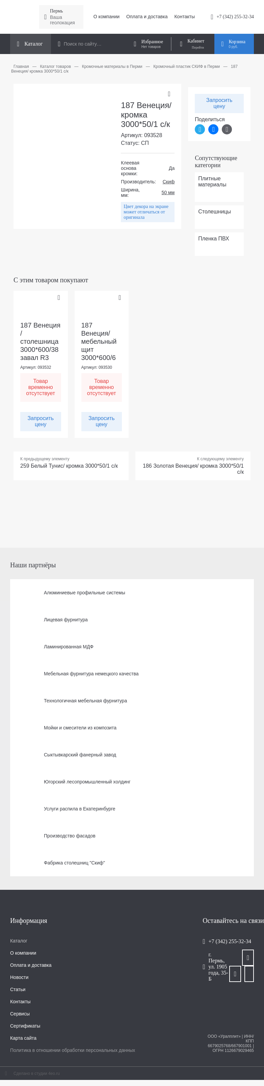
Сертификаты (25, 1026)
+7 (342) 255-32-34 (235, 16)
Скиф (169, 181)
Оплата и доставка (146, 16)
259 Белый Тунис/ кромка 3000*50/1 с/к (69, 466)
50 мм (168, 192)
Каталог (18, 940)
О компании (107, 16)
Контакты (184, 16)
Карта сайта (23, 1038)
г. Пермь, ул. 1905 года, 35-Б (218, 967)
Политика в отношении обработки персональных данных (72, 1050)
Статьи (17, 989)
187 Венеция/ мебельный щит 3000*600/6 (99, 341)
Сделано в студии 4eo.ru (37, 1073)
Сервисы (20, 1013)
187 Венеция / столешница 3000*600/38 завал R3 (40, 341)
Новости (19, 977)
